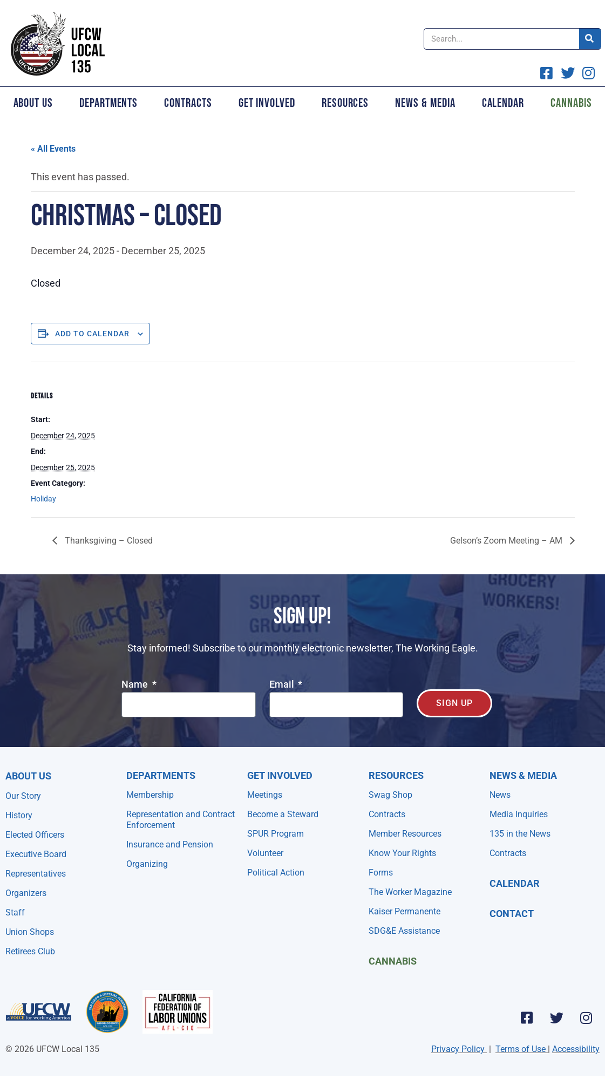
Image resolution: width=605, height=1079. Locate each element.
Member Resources (405, 834)
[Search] (590, 39)
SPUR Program (275, 834)
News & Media (425, 103)
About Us (33, 103)
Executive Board (35, 854)
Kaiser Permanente (404, 911)
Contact (512, 913)
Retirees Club (30, 951)
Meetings (264, 795)
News (500, 795)
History (18, 815)
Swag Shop (390, 795)
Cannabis (393, 961)
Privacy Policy (458, 1049)
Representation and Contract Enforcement (180, 819)
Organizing (147, 864)
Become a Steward (282, 814)
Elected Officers (34, 835)
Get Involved (267, 103)
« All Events (53, 149)
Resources (345, 103)
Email (282, 685)
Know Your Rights (402, 853)
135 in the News (520, 834)
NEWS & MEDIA (523, 775)
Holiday (43, 498)
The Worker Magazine (410, 892)
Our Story (23, 796)
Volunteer (265, 853)
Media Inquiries (519, 814)
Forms (381, 872)
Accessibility (576, 1049)
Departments (108, 103)
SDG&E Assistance (404, 931)
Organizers (25, 893)
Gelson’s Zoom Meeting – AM (507, 540)
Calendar (503, 103)
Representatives (35, 873)
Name (135, 685)
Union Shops (29, 932)
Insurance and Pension (169, 844)
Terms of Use (520, 1049)
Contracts (188, 103)
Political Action (275, 872)
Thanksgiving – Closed (108, 540)
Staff (15, 912)
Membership (150, 795)
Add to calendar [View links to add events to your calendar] (92, 333)
